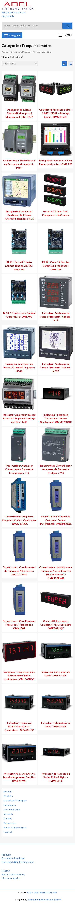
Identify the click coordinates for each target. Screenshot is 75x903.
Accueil (7, 791)
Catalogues (10, 805)
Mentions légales (11, 878)
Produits (8, 796)
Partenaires (10, 823)
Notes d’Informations (15, 827)
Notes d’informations (13, 874)
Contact (8, 832)
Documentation (12, 809)
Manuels (8, 814)
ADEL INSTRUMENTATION (42, 892)
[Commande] (20, 63)
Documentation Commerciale (18, 862)
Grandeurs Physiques (15, 800)
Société (8, 818)
